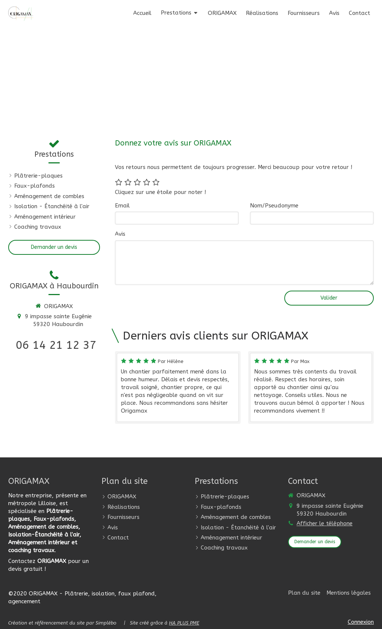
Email (122, 205)
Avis (120, 234)
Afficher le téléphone (325, 523)
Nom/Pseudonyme (274, 205)
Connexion (361, 622)
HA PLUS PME (184, 623)
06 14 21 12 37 (56, 345)
